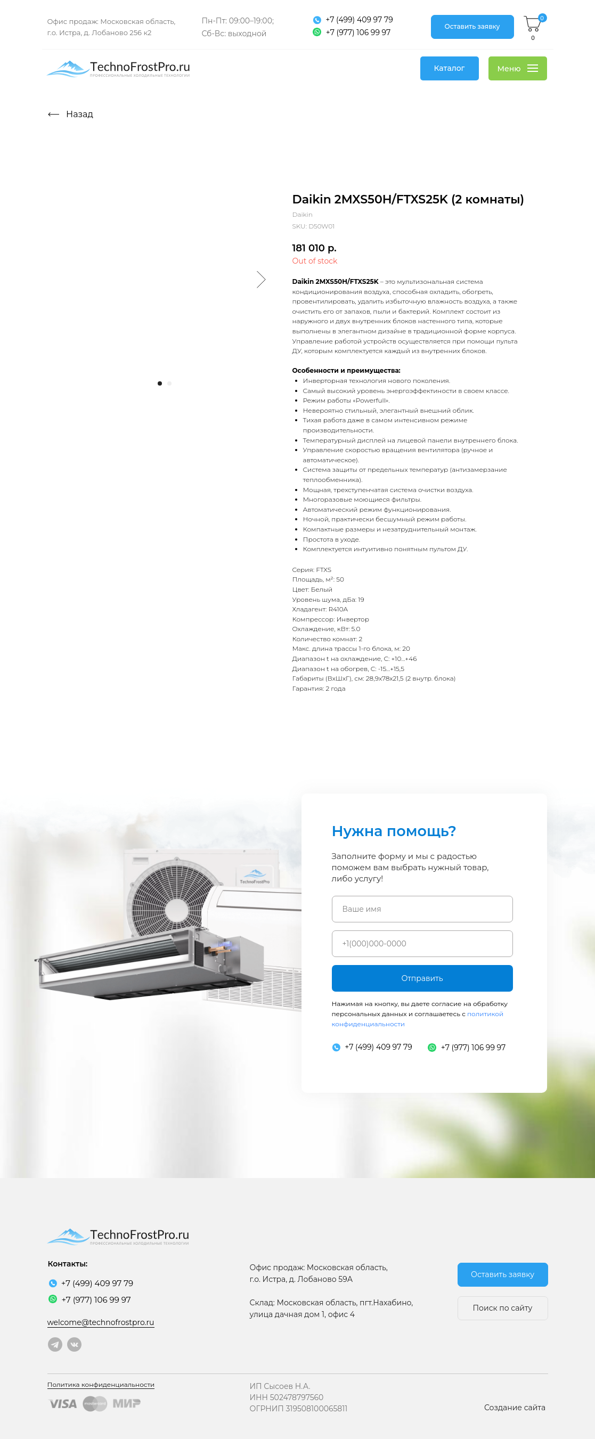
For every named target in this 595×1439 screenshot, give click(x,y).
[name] (422, 909)
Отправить (422, 978)
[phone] (422, 943)
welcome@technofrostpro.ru (100, 1322)
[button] (472, 27)
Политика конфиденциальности (101, 1384)
